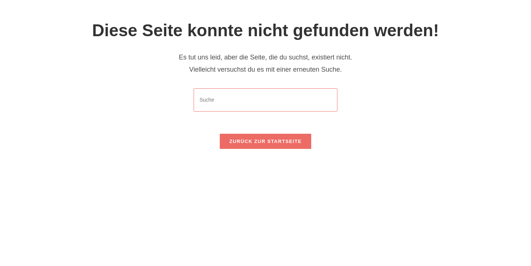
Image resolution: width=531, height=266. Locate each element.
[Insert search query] (265, 100)
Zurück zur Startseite (265, 141)
